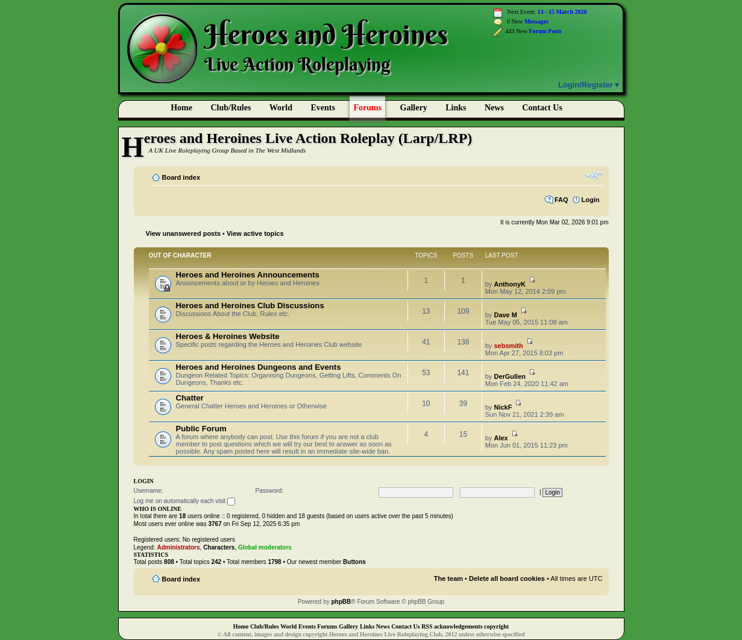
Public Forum (201, 428)
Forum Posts (545, 31)
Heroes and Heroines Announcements (247, 274)
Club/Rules (230, 107)
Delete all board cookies (507, 578)
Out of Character (180, 255)
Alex (501, 438)
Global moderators (265, 547)
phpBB (341, 601)
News (494, 107)
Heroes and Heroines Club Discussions (250, 305)
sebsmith (508, 345)
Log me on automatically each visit (185, 501)
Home (181, 107)
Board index (181, 177)
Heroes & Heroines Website (228, 336)
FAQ (561, 199)
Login (591, 199)
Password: (270, 490)
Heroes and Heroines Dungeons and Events (258, 367)
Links (455, 107)
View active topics (255, 233)
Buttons (354, 562)
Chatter (190, 397)
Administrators (178, 547)
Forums (367, 107)
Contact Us (405, 626)
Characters (218, 547)
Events (322, 107)
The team (448, 578)
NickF (503, 407)
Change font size (594, 175)
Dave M (505, 314)
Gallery (413, 107)
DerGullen (510, 376)
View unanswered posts (183, 233)
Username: (148, 490)
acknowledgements (458, 626)
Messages (536, 21)
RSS (426, 626)
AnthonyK (510, 284)
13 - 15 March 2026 (562, 11)
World (280, 107)
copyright (496, 626)
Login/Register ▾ (589, 84)
